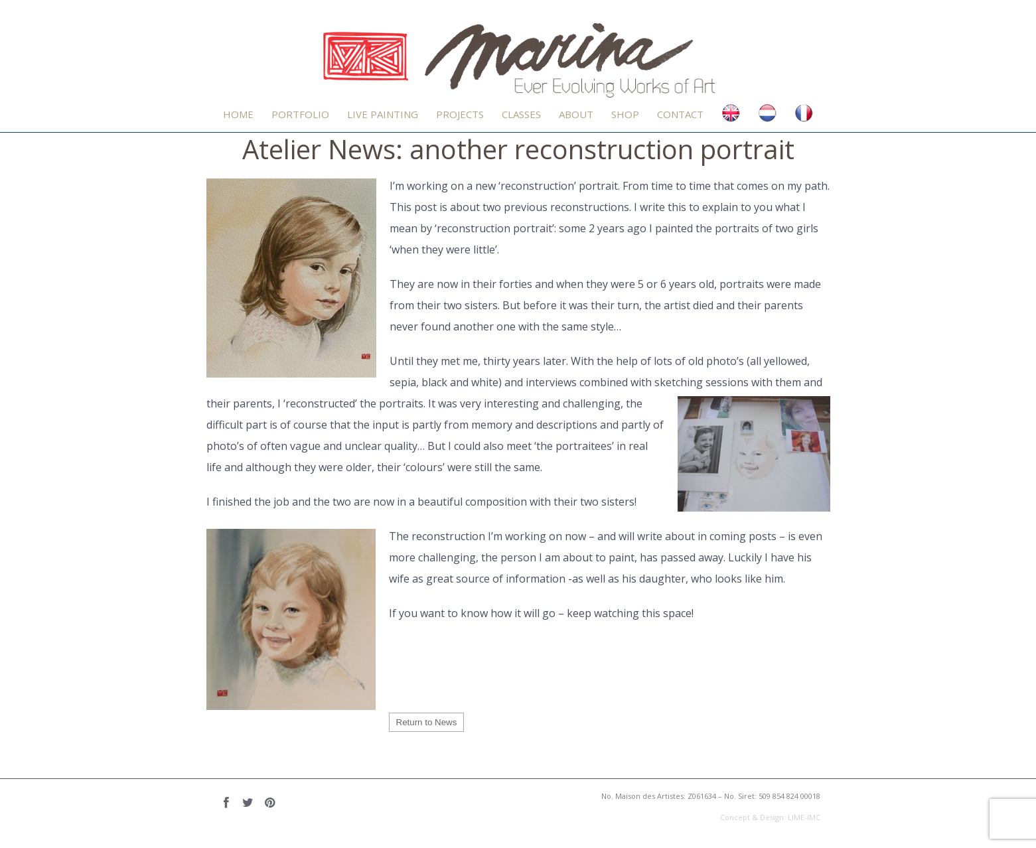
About (576, 114)
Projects (460, 114)
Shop (625, 114)
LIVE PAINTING (382, 114)
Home (238, 114)
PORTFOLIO (300, 114)
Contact (680, 114)
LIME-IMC (804, 817)
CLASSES (521, 114)
